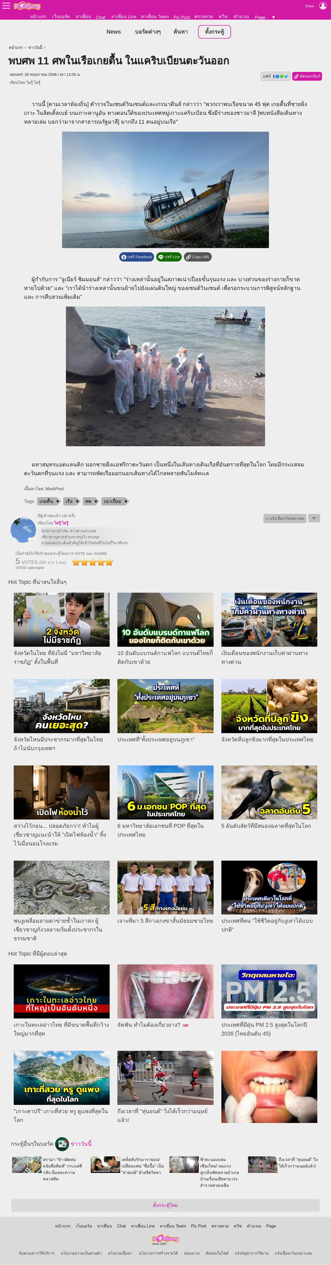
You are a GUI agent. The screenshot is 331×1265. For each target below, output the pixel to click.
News (114, 32)
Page (260, 17)
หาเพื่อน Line (124, 16)
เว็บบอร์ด (61, 16)
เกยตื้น (46, 501)
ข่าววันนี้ (35, 48)
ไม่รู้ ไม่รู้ (33, 83)
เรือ (69, 501)
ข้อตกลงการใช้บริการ (37, 1254)
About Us (192, 1254)
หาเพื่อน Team (155, 16)
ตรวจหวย (203, 16)
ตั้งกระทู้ (214, 32)
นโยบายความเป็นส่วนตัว (81, 1254)
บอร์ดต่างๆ (148, 32)
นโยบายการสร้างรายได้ (158, 1254)
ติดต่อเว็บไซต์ (217, 1254)
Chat (100, 17)
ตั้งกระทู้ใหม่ (165, 1205)
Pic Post (182, 17)
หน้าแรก (38, 16)
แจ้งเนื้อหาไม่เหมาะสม (293, 1254)
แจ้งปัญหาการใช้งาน (252, 1254)
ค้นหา (181, 32)
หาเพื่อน (83, 16)
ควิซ (223, 16)
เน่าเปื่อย (112, 501)
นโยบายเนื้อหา (120, 1254)
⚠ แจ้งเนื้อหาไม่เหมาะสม (285, 519)
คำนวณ (241, 16)
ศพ (88, 501)
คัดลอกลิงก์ (307, 76)
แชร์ (275, 76)
